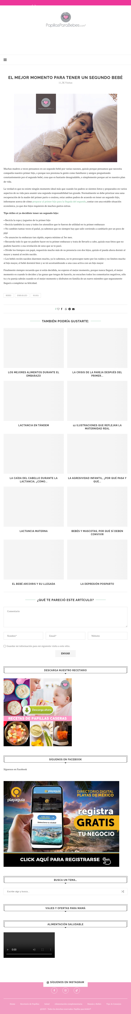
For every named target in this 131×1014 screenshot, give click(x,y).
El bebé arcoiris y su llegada (33, 584)
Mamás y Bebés (94, 1004)
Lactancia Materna (34, 531)
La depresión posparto (97, 584)
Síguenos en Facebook (15, 769)
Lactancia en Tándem (33, 425)
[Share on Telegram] (69, 309)
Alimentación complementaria (68, 1004)
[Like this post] (58, 309)
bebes (8, 295)
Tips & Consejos (113, 1004)
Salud (46, 1004)
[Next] (35, 5)
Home (12, 1004)
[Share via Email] (73, 309)
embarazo (22, 295)
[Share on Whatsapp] (66, 309)
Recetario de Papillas (29, 1004)
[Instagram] (65, 12)
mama (36, 295)
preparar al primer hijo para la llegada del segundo (59, 201)
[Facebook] (61, 12)
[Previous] (32, 5)
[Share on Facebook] (61, 309)
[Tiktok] (69, 12)
